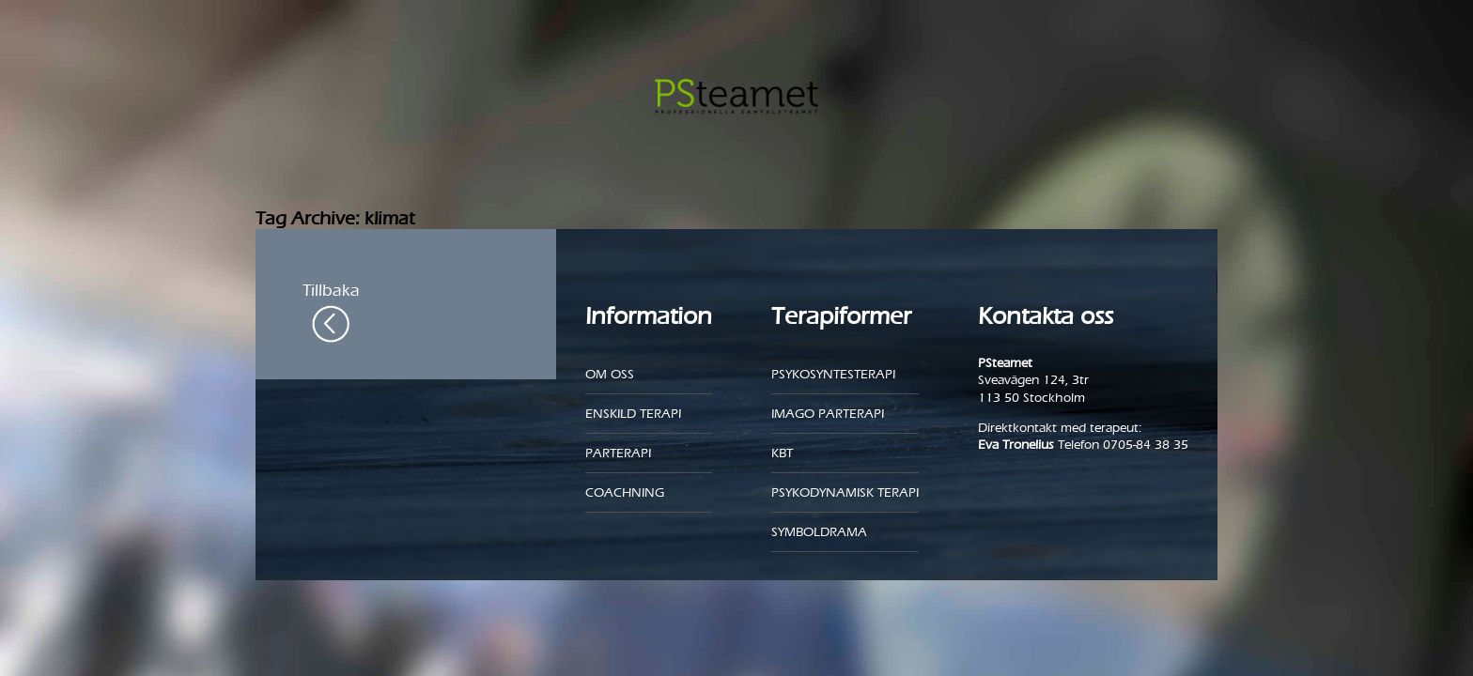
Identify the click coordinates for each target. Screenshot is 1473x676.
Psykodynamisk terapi (845, 492)
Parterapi (618, 453)
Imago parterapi (827, 414)
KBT (782, 453)
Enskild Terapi (633, 414)
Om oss (609, 374)
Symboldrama (819, 532)
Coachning (624, 492)
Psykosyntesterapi (833, 374)
